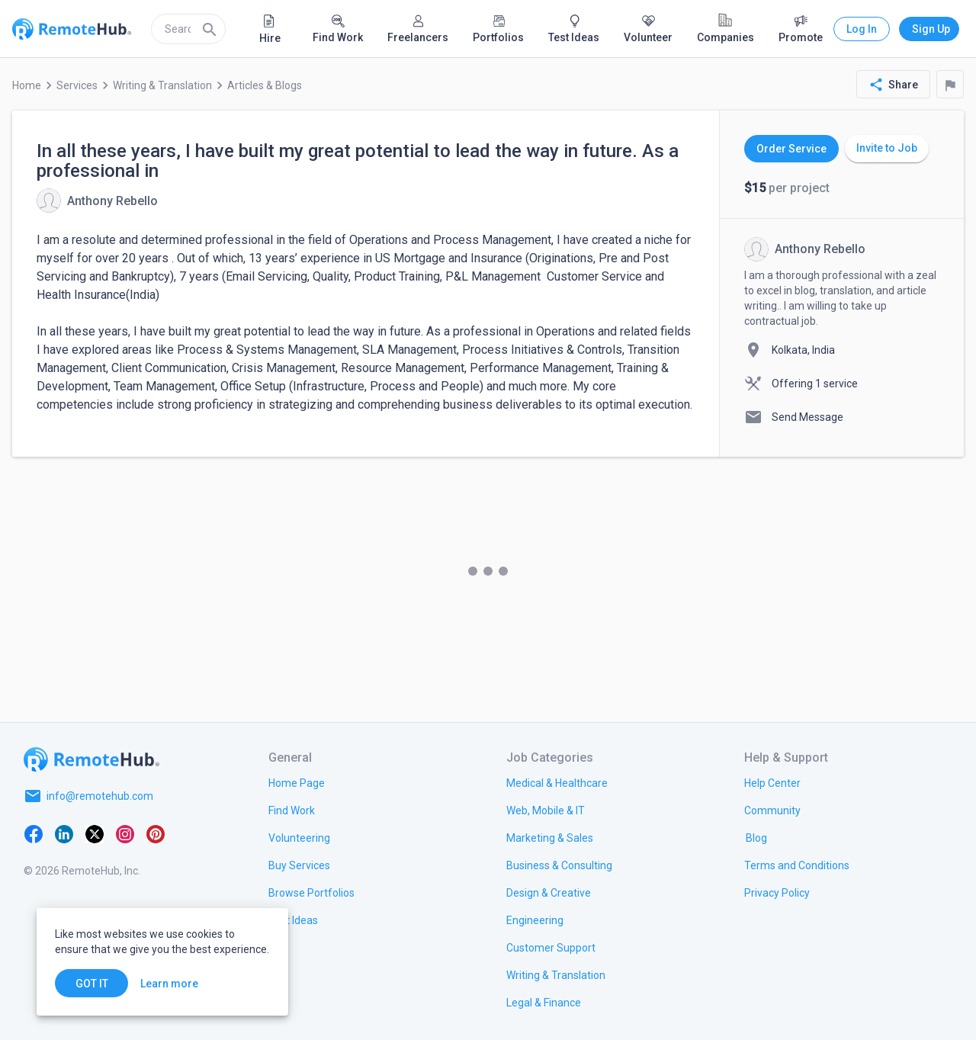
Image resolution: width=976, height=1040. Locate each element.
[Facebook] (33, 832)
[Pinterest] (155, 832)
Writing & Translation (162, 85)
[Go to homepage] (91, 759)
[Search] (209, 29)
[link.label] (772, 782)
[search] (188, 29)
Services (77, 85)
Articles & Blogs (264, 85)
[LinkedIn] (64, 832)
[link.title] (296, 782)
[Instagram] (125, 832)
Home (26, 85)
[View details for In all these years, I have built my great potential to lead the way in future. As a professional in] (97, 200)
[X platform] (94, 832)
